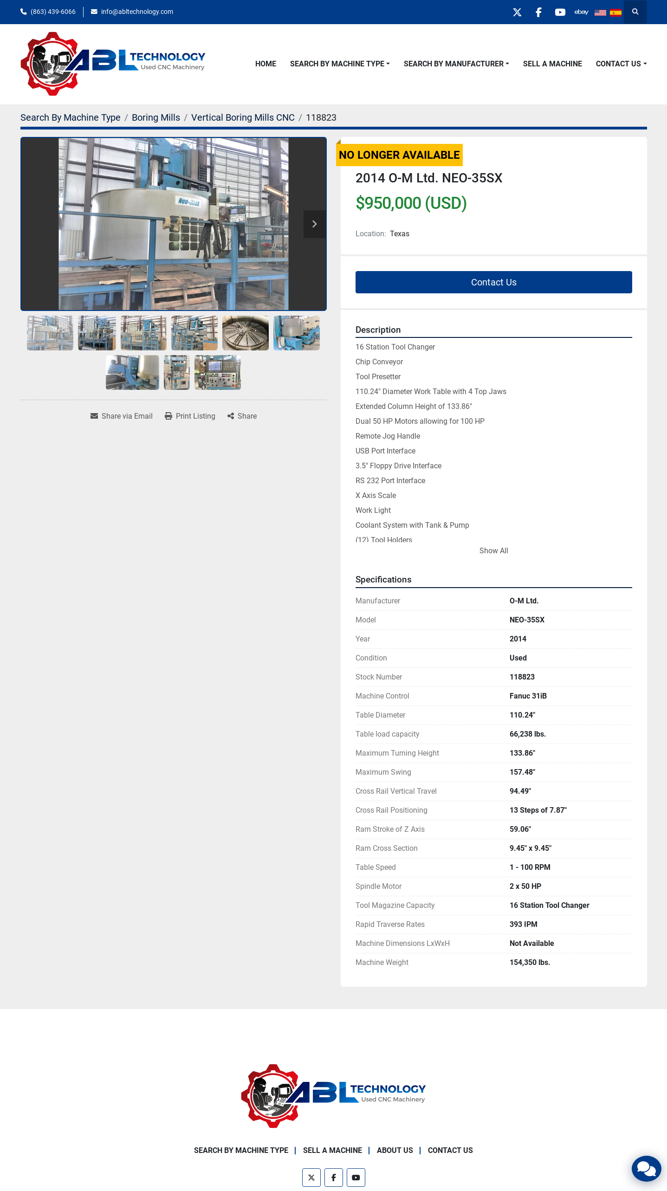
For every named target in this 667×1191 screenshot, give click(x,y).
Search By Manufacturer (454, 63)
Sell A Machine (552, 63)
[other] (580, 12)
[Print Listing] (190, 416)
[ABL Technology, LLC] (334, 1095)
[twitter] (509, 12)
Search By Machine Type (337, 63)
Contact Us (618, 63)
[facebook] (533, 12)
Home (265, 63)
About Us (395, 1150)
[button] (340, 64)
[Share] (242, 416)
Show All (493, 550)
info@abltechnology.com (137, 11)
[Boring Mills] (156, 117)
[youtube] (557, 12)
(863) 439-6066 (53, 11)
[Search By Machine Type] (70, 117)
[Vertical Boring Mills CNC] (243, 117)
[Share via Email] (121, 416)
